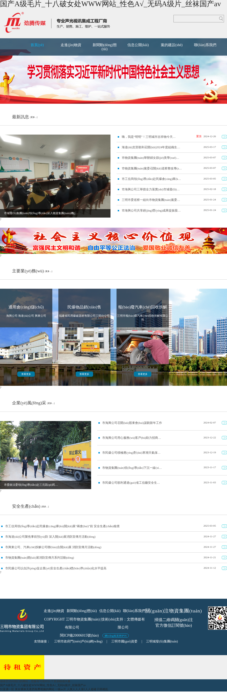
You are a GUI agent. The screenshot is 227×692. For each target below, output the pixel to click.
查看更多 (26, 374)
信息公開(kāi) (110, 611)
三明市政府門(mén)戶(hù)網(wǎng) (78, 641)
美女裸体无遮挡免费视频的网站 (34, 689)
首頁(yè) (37, 45)
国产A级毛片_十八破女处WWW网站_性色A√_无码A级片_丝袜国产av (43, 685)
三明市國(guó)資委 (124, 641)
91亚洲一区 (7, 689)
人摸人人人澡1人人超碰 (81, 689)
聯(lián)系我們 (134, 611)
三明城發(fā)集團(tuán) (162, 641)
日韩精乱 (102, 689)
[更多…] (33, 117)
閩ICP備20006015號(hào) (79, 635)
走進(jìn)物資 (54, 611)
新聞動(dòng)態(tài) (82, 611)
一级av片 (60, 689)
